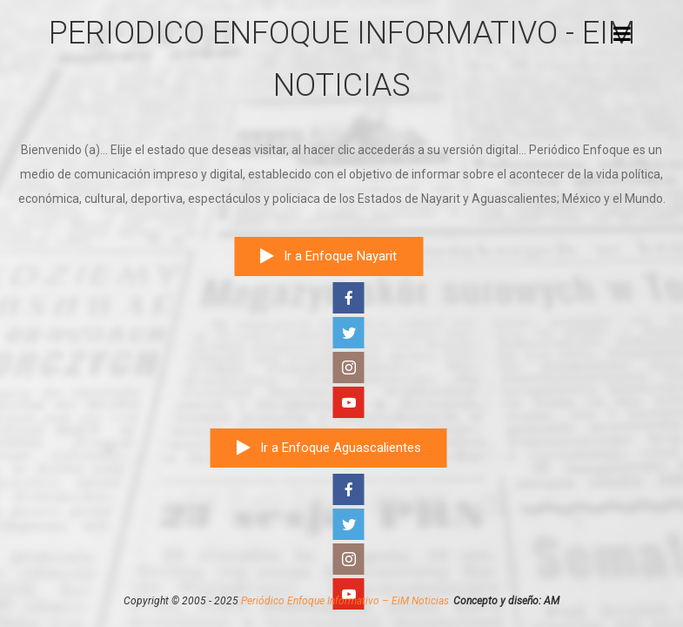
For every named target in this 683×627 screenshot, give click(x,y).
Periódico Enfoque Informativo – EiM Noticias (345, 601)
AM (551, 601)
